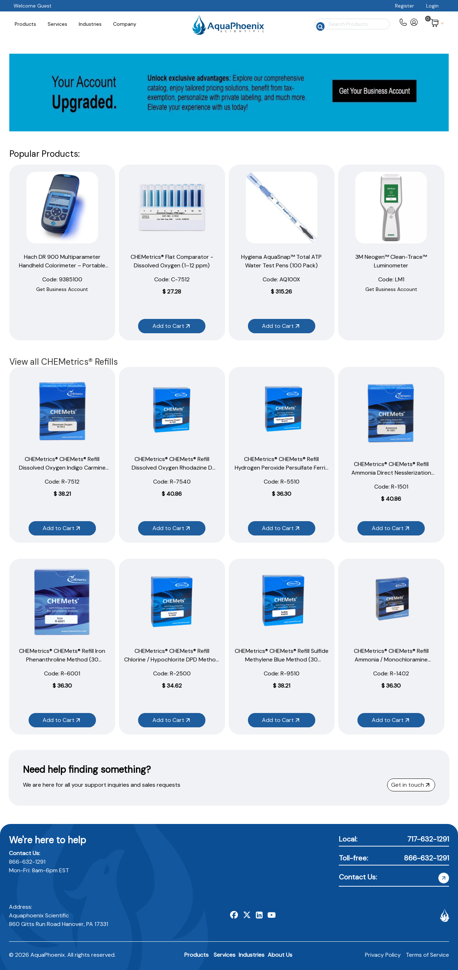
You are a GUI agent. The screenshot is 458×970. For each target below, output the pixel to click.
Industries (251, 955)
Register (404, 6)
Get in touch (410, 785)
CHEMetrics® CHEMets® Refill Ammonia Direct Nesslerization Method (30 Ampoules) (391, 472)
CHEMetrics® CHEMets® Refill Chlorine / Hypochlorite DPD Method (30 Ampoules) (171, 659)
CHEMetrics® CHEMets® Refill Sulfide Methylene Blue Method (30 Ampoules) (281, 659)
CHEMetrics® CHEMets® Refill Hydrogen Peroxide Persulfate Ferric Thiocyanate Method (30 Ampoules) (282, 467)
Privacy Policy (383, 955)
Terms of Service (427, 955)
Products (196, 955)
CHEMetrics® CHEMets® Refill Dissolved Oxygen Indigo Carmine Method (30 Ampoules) (62, 467)
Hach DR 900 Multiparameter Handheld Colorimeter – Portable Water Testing (62, 265)
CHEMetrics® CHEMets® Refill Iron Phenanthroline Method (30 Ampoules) (62, 659)
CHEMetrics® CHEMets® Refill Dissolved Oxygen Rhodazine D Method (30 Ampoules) (172, 467)
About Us (280, 955)
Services (224, 955)
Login (432, 6)
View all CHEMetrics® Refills (63, 361)
